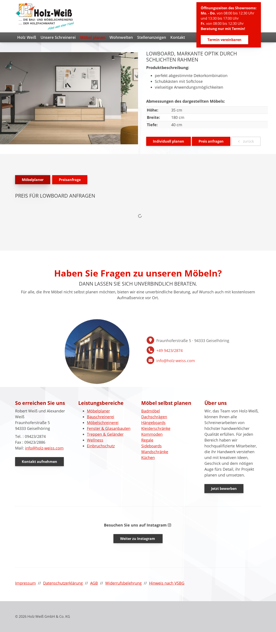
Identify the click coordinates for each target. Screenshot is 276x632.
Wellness (95, 440)
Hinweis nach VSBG (166, 583)
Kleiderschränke (155, 428)
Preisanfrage (70, 179)
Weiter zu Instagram (138, 538)
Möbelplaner (33, 179)
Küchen (148, 457)
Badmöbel (150, 410)
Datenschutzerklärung (63, 583)
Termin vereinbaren (224, 39)
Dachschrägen (154, 416)
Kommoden (152, 434)
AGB (94, 583)
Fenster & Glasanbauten (108, 428)
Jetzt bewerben (224, 488)
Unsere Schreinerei (58, 37)
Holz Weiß (26, 37)
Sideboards (151, 445)
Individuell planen (168, 141)
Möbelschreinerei (103, 422)
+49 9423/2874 (169, 383)
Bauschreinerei (100, 416)
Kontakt (177, 37)
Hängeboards (153, 422)
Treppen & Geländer (105, 434)
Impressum (25, 583)
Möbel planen (92, 37)
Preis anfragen (211, 141)
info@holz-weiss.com (175, 393)
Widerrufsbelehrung (123, 583)
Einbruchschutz (101, 445)
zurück (248, 141)
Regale (147, 440)
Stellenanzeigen (151, 37)
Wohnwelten (121, 37)
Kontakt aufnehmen (39, 461)
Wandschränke (154, 451)
